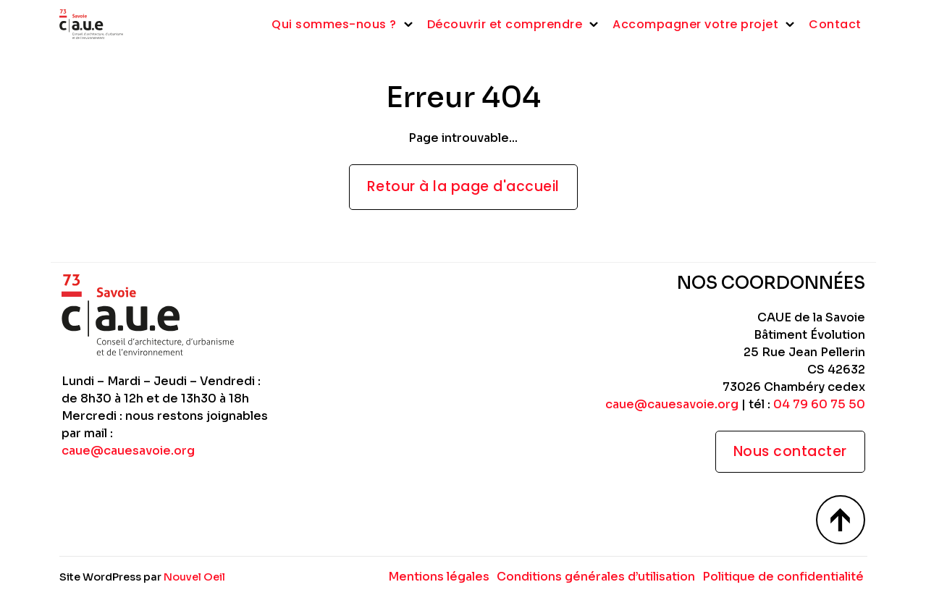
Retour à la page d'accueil (463, 186)
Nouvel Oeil (194, 576)
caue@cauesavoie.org (128, 450)
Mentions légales (438, 576)
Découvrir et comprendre (505, 24)
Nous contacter (790, 451)
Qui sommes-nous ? (334, 24)
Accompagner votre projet (695, 24)
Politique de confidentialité (783, 576)
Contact (835, 24)
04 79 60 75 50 (819, 404)
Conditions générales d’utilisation (596, 576)
